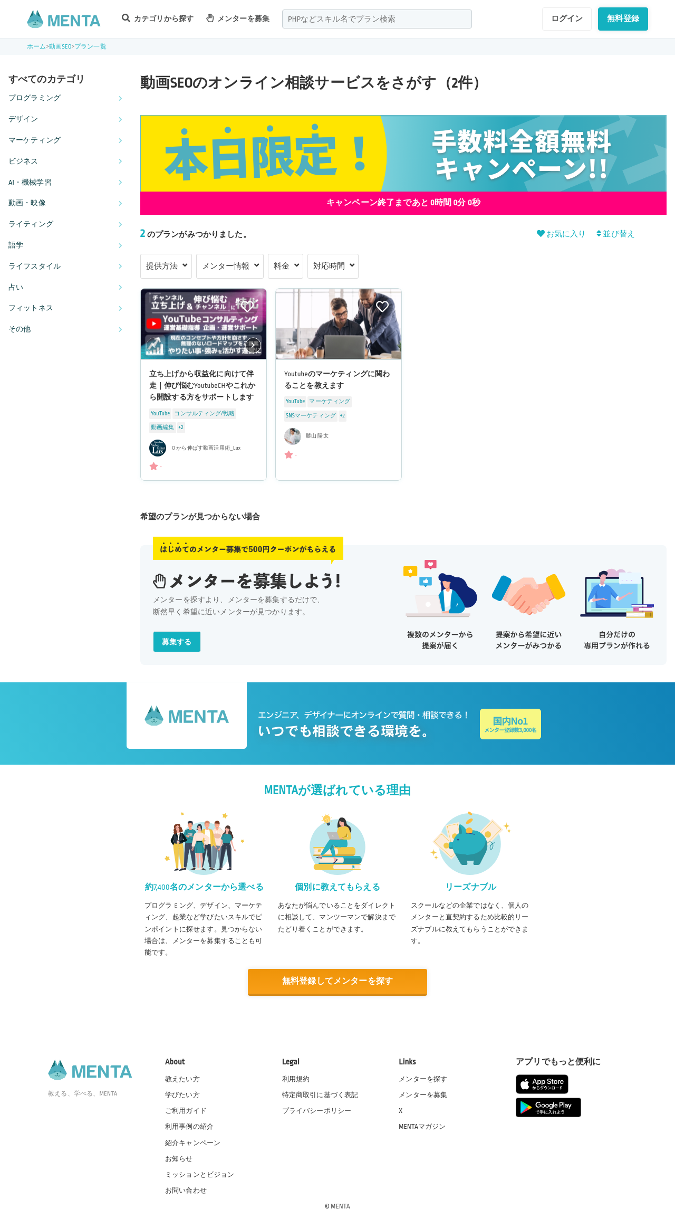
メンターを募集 (237, 18)
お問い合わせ (186, 1190)
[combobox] (377, 18)
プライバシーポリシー (317, 1111)
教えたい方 (182, 1079)
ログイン (567, 18)
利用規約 (296, 1079)
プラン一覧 (90, 46)
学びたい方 (182, 1095)
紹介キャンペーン (192, 1143)
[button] (253, 346)
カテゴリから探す (158, 18)
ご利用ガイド (186, 1111)
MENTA (340, 1206)
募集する (177, 642)
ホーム (36, 46)
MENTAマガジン (422, 1126)
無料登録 (623, 18)
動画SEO (60, 46)
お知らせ (179, 1159)
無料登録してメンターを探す (337, 981)
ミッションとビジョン (200, 1174)
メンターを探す (423, 1079)
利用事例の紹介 (189, 1126)
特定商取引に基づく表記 (320, 1095)
